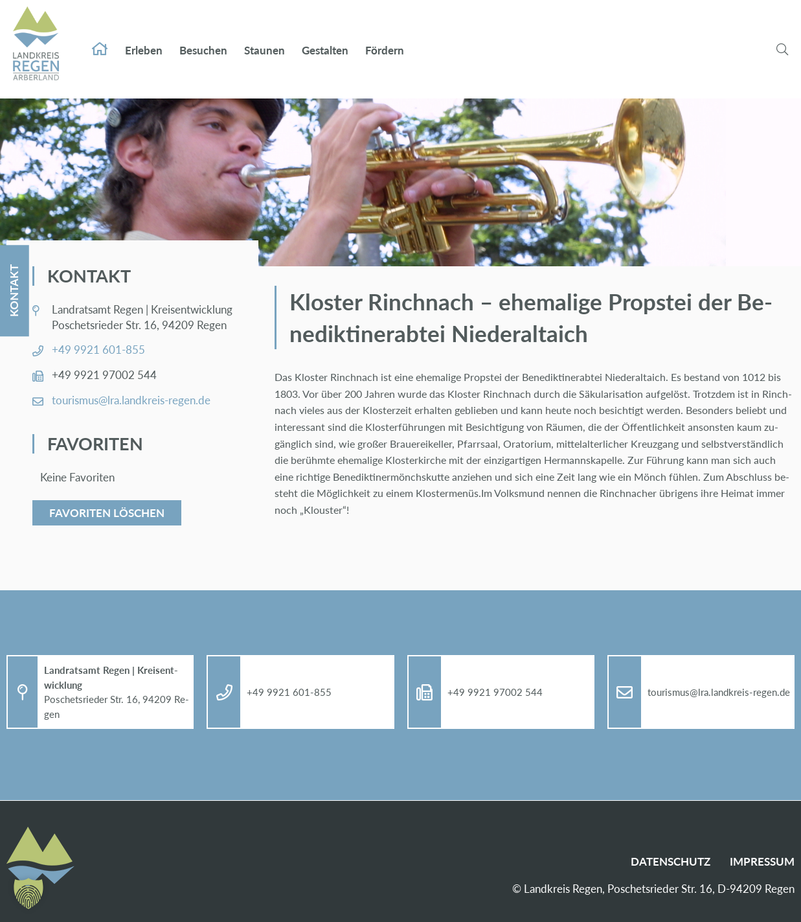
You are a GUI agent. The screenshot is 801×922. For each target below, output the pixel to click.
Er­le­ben (144, 37)
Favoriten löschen (106, 513)
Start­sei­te (99, 36)
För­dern (384, 37)
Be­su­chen (203, 37)
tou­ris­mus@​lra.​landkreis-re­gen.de (131, 400)
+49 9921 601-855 (98, 349)
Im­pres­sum (762, 861)
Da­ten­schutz (670, 861)
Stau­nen (264, 37)
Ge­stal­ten (325, 37)
